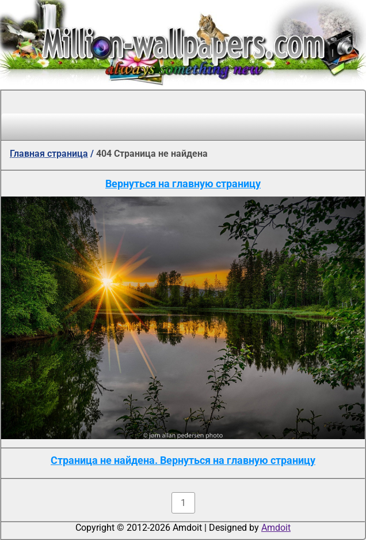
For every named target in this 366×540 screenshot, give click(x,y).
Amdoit (276, 527)
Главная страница (49, 153)
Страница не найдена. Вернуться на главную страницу (183, 460)
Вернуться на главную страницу (183, 184)
